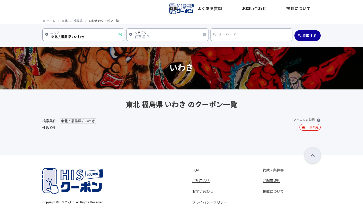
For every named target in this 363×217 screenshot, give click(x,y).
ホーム (50, 21)
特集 (235, 9)
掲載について (310, 9)
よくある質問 (255, 9)
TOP (195, 170)
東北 (65, 21)
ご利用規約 (271, 181)
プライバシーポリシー (209, 202)
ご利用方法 (201, 181)
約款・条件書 (273, 170)
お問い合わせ (282, 9)
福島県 (78, 21)
